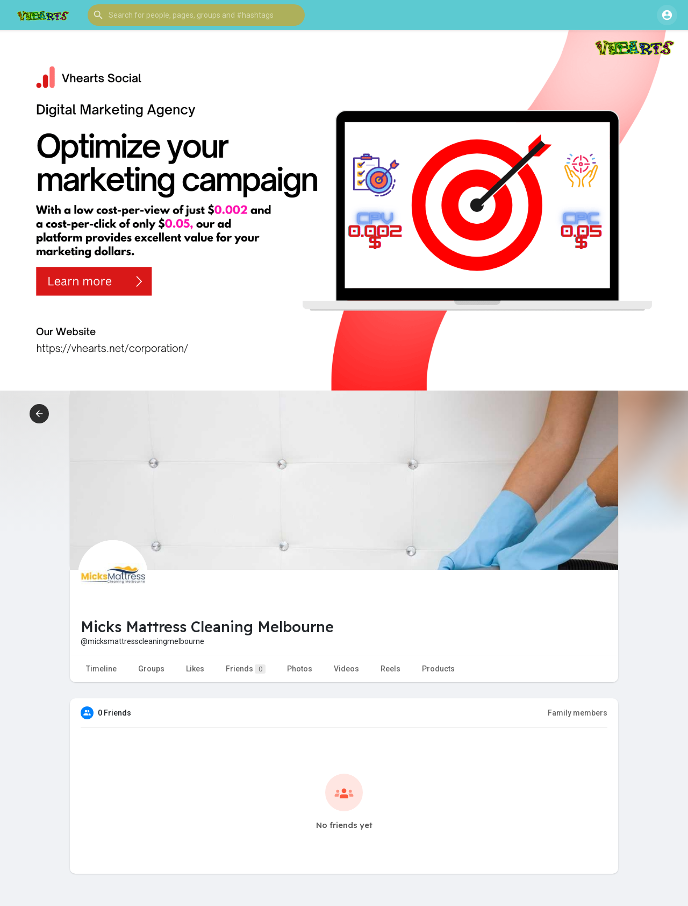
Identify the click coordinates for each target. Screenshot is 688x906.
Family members (577, 713)
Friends (246, 669)
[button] (196, 15)
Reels (390, 668)
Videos (346, 668)
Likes (195, 668)
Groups (151, 668)
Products (438, 668)
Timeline (101, 668)
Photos (299, 668)
